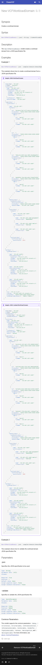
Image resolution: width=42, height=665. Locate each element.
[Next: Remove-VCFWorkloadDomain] (27, 647)
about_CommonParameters (10, 635)
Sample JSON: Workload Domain (14, 78)
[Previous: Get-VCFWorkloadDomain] (2, 647)
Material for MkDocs (12, 658)
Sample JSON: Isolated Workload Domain (16, 305)
